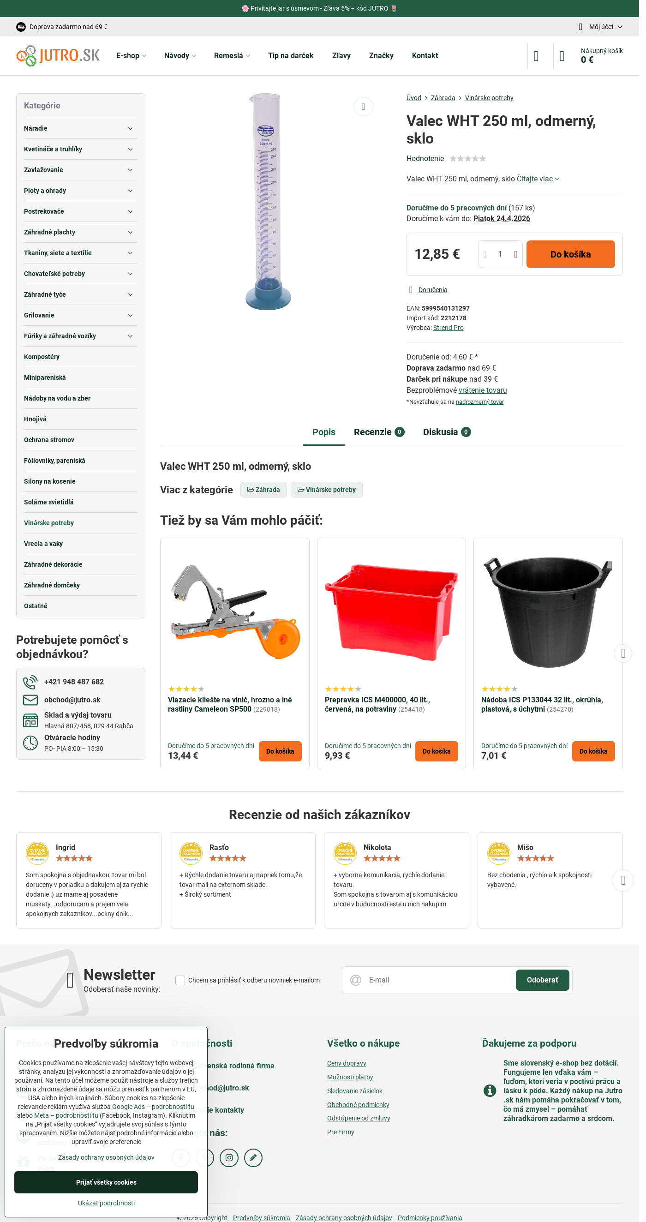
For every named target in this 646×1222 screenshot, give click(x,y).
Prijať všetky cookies (106, 1182)
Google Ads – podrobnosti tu (153, 1106)
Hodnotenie (425, 158)
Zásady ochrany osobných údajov (106, 1157)
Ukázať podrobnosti (106, 1203)
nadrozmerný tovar (480, 401)
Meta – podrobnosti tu (66, 1115)
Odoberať (542, 980)
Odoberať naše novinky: (122, 989)
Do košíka (570, 254)
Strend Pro (448, 327)
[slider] (467, 158)
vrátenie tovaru (483, 390)
